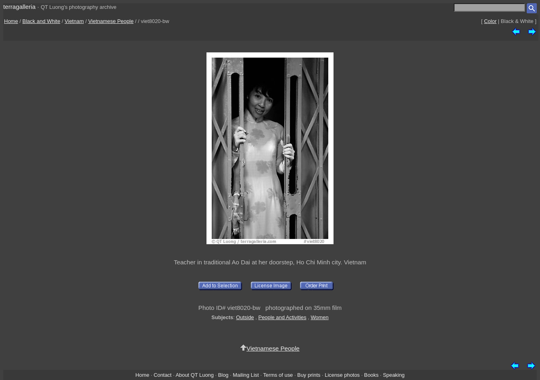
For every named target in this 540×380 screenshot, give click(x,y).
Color (490, 21)
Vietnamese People (111, 21)
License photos (342, 375)
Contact (162, 375)
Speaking (393, 375)
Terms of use (278, 375)
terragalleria (19, 6)
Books (371, 375)
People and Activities (282, 317)
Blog (223, 375)
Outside (245, 317)
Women (319, 317)
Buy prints (308, 375)
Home (11, 21)
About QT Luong (194, 375)
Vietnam (74, 21)
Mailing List (246, 375)
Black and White (41, 21)
